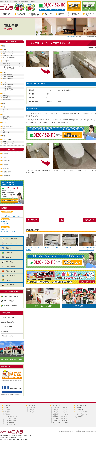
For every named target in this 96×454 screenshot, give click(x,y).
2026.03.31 (11, 229)
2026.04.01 (11, 221)
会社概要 (6, 257)
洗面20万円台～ (7, 97)
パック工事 (5, 61)
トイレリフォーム (33, 412)
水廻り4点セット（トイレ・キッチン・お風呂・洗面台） (13, 68)
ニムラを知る (20, 14)
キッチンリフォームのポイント (60, 407)
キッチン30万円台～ (9, 52)
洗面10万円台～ (7, 96)
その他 (4, 122)
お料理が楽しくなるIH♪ (52, 241)
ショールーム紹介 (88, 14)
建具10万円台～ (7, 117)
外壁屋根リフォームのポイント (60, 420)
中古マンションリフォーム (10, 142)
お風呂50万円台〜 (8, 75)
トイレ (4, 82)
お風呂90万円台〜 (8, 78)
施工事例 (60, 14)
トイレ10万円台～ (8, 84)
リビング (5, 130)
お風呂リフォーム (33, 410)
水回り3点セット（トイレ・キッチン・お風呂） (13, 64)
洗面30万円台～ (7, 99)
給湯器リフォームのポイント (60, 416)
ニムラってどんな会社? (8, 317)
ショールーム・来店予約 (81, 412)
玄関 (3, 46)
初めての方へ (6, 14)
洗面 (3, 93)
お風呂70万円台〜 (8, 76)
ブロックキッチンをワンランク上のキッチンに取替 (87, 242)
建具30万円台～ (7, 119)
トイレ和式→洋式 (8, 90)
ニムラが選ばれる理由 (33, 14)
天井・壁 (5, 109)
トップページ (6, 405)
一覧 (61, 220)
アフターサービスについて (10, 416)
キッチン (4, 49)
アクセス (6, 280)
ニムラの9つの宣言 (6, 327)
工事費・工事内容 (9, 266)
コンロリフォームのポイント (60, 418)
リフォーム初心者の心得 (9, 418)
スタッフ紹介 (8, 262)
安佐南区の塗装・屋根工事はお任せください (11, 375)
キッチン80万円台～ (9, 55)
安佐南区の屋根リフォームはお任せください (11, 389)
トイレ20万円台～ (8, 86)
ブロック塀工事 (70, 241)
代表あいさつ (5, 331)
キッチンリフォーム (34, 407)
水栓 (3, 103)
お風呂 (4, 72)
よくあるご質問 (8, 275)
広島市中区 (5, 168)
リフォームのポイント (10, 239)
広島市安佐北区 (6, 175)
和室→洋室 (6, 132)
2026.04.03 (12, 214)
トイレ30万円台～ (8, 88)
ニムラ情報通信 (79, 410)
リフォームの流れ (8, 301)
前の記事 (88, 220)
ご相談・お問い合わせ (81, 414)
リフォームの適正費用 (10, 305)
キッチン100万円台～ (9, 57)
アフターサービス (9, 271)
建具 (3, 114)
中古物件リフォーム (8, 143)
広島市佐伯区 (6, 161)
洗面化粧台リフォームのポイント (61, 414)
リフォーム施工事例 (80, 405)
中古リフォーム (6, 139)
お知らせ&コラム (9, 284)
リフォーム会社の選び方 (10, 296)
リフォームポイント (56, 405)
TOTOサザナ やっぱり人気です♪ (34, 242)
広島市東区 (5, 164)
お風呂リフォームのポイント (60, 410)
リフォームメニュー (47, 14)
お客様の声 (74, 14)
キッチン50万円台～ (9, 53)
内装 (3, 107)
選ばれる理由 (6, 412)
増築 (4, 128)
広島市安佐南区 (6, 172)
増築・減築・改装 (7, 126)
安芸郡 (4, 157)
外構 (3, 136)
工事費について (7, 414)
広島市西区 (5, 153)
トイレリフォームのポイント (60, 412)
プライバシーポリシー (7, 336)
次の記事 (34, 220)
